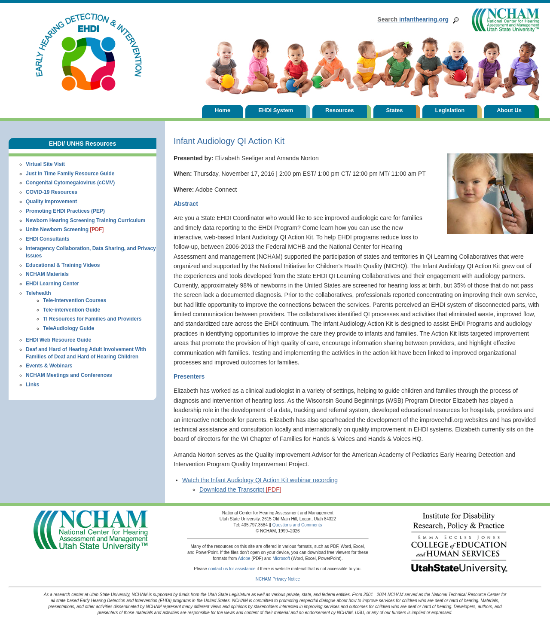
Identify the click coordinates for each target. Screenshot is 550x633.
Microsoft (281, 558)
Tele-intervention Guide (71, 310)
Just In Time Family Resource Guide (70, 174)
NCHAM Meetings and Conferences (69, 375)
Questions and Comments (297, 525)
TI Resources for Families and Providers (92, 319)
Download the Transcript (240, 489)
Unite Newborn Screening (65, 229)
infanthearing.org (413, 19)
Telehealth (38, 293)
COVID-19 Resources (51, 192)
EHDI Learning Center (52, 284)
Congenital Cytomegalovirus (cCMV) (70, 183)
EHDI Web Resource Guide (58, 340)
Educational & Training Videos (63, 265)
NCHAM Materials (47, 274)
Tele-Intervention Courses (74, 300)
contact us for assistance (232, 568)
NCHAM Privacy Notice (278, 579)
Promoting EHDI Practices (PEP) (65, 211)
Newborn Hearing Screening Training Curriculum (85, 220)
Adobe (244, 558)
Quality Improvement (51, 202)
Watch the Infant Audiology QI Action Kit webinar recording (260, 480)
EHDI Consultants (47, 239)
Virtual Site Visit (45, 164)
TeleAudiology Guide (68, 328)
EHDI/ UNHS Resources (82, 143)
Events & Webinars (49, 366)
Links (32, 385)
